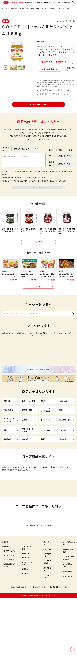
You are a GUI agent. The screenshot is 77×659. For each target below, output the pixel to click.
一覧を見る (38, 242)
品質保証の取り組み (68, 612)
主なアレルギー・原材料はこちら (54, 61)
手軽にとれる (26, 615)
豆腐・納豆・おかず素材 (28, 469)
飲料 (5, 470)
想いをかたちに (28, 2)
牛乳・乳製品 (8, 449)
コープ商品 (10, 3)
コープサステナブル (27, 609)
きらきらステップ (9, 617)
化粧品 (43, 479)
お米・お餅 (63, 440)
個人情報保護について (56, 648)
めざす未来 (48, 616)
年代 (51, 155)
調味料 (43, 440)
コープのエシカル (56, 2)
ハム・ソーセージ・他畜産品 (46, 449)
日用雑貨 (62, 479)
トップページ (5, 8)
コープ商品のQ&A (66, 2)
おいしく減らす (27, 619)
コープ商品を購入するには (38, 104)
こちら (30, 139)
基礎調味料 (8, 479)
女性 (70, 149)
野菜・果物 (8, 440)
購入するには (47, 2)
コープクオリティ (9, 612)
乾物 (61, 449)
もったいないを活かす (27, 624)
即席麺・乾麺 (27, 449)
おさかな (62, 470)
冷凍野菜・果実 (65, 460)
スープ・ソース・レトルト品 (10, 459)
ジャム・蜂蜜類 (30, 8)
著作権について (52, 181)
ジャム (37, 8)
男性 (61, 149)
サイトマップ (67, 638)
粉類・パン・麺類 (28, 440)
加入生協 (51, 163)
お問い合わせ (67, 633)
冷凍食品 (25, 479)
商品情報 (21, 2)
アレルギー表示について (68, 619)
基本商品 (6, 608)
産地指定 (25, 635)
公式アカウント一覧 (38, 587)
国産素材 (25, 630)
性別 (51, 149)
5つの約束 (48, 611)
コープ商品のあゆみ (69, 604)
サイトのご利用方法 (36, 648)
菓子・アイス (45, 460)
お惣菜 (24, 460)
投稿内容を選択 (5, 148)
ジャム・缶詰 (20, 8)
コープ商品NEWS (38, 2)
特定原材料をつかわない (9, 626)
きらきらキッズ (8, 621)
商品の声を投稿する (48, 69)
